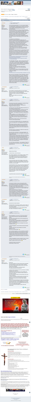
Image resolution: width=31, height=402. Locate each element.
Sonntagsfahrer (4, 199)
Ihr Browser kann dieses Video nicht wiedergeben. (15, 306)
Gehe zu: (13, 293)
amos (3, 147)
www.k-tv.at (4, 343)
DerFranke (3, 99)
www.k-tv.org (4, 342)
